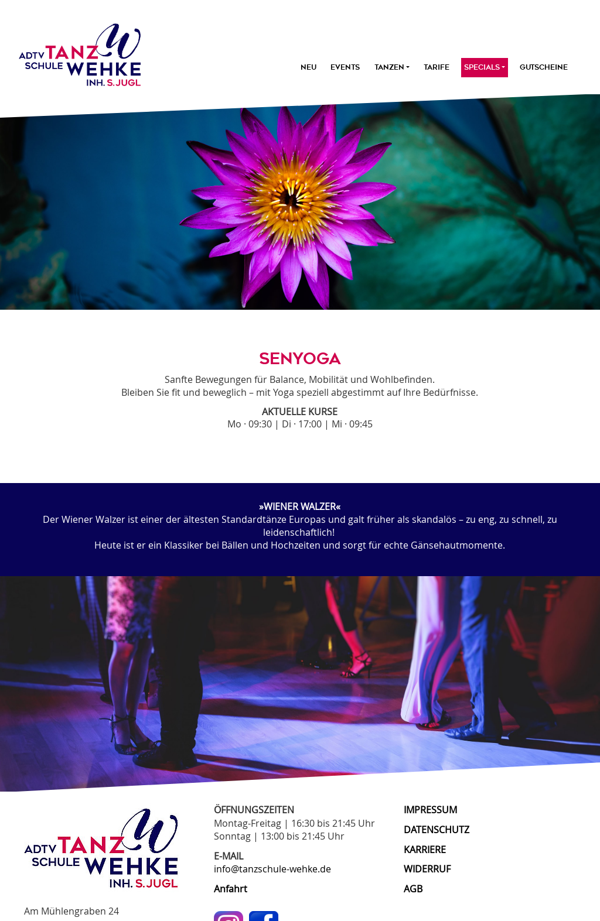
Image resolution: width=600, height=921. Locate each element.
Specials (484, 67)
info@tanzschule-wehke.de (272, 868)
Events (345, 67)
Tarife (436, 67)
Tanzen (392, 67)
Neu (308, 67)
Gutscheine (544, 67)
